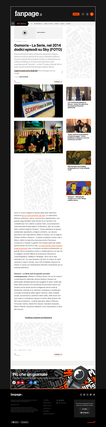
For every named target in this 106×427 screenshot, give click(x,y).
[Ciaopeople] (91, 422)
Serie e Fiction (48, 23)
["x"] (29, 383)
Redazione (46, 411)
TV (31, 23)
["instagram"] (19, 383)
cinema (56, 23)
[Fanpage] (17, 394)
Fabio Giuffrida (23, 76)
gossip (68, 23)
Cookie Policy (47, 408)
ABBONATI (76, 14)
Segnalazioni (47, 402)
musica (62, 23)
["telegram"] (38, 383)
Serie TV (30, 350)
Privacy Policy (47, 405)
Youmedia (46, 400)
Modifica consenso (48, 413)
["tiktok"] (14, 383)
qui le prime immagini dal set (33, 215)
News (15, 350)
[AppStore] (15, 422)
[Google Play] (24, 422)
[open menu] (13, 24)
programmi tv (38, 23)
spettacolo (21, 23)
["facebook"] (33, 383)
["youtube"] (24, 383)
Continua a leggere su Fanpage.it (38, 318)
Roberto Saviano (22, 350)
